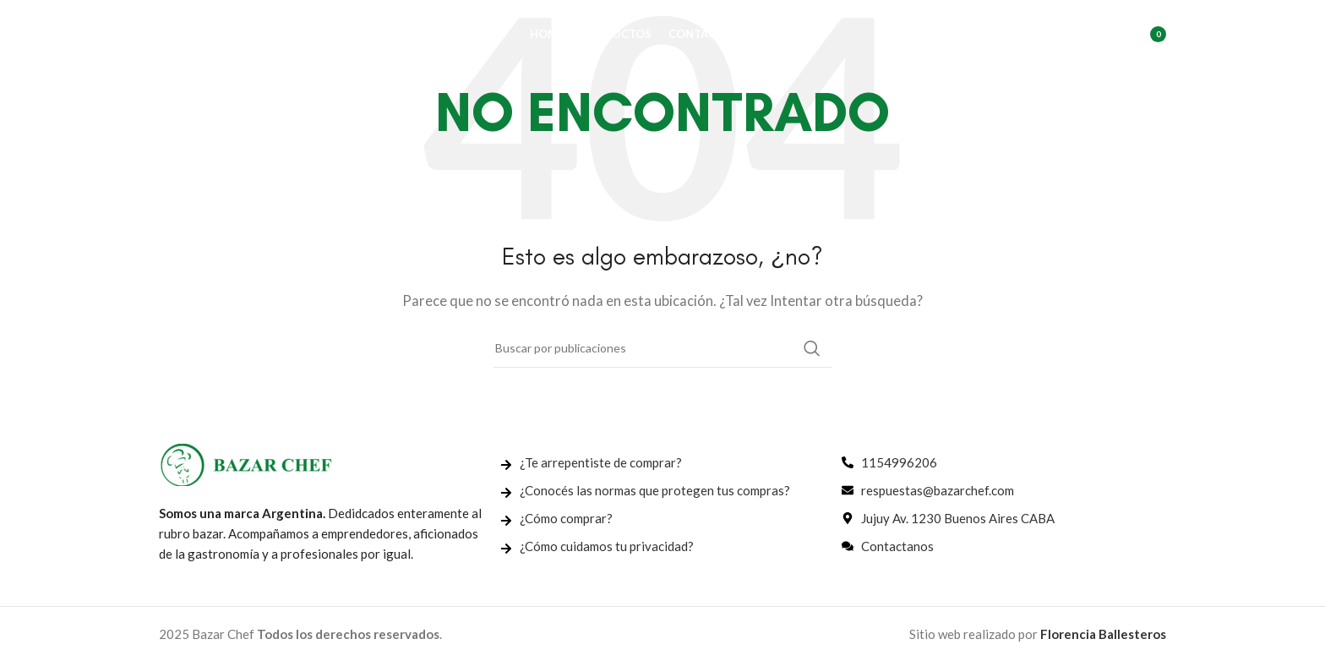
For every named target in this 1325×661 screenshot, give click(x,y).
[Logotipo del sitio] (243, 36)
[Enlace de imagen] (246, 463)
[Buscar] (1069, 38)
